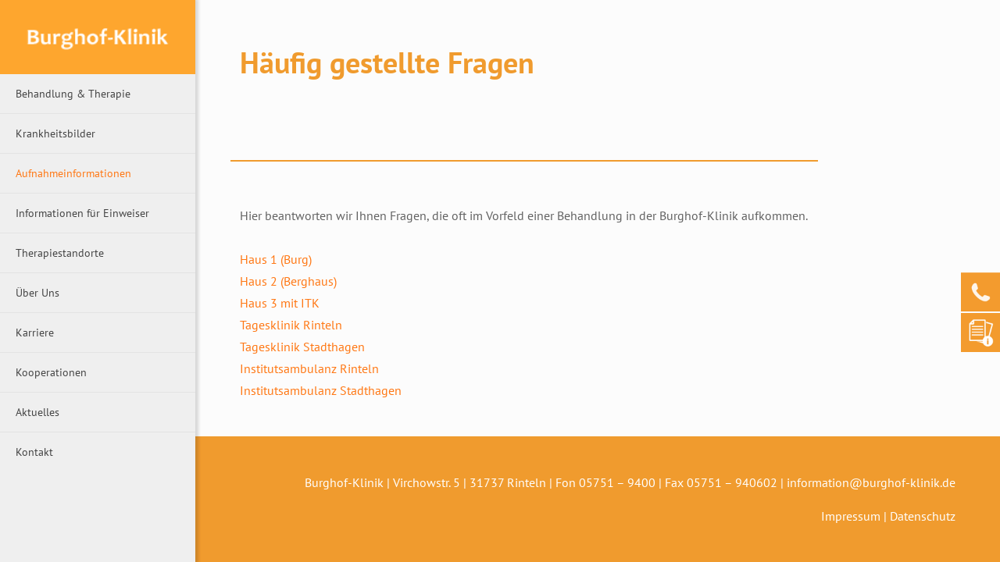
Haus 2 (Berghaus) (288, 281)
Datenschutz (922, 516)
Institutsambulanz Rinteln (309, 368)
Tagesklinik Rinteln (291, 325)
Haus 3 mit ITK (280, 303)
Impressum (850, 516)
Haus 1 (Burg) (276, 259)
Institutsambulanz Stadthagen (321, 390)
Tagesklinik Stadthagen (302, 346)
